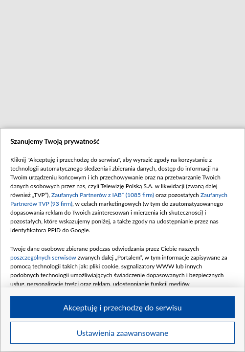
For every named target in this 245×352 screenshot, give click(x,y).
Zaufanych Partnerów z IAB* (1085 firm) (102, 194)
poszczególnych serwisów (43, 257)
